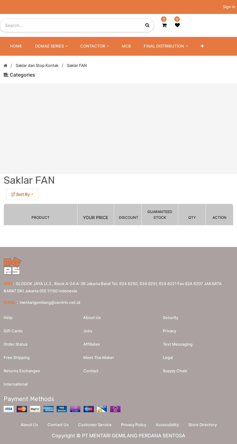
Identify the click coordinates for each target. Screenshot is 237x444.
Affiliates (91, 344)
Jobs (87, 330)
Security (170, 317)
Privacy (169, 330)
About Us (29, 424)
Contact (90, 370)
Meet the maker (98, 357)
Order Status (16, 344)
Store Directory (202, 424)
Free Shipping (17, 357)
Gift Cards (13, 330)
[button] (202, 46)
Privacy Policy (133, 424)
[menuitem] (16, 46)
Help (8, 317)
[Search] (228, 196)
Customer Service (95, 424)
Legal (168, 357)
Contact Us (58, 424)
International (16, 384)
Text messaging (178, 344)
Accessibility (167, 424)
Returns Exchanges (22, 370)
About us (92, 317)
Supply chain (175, 370)
